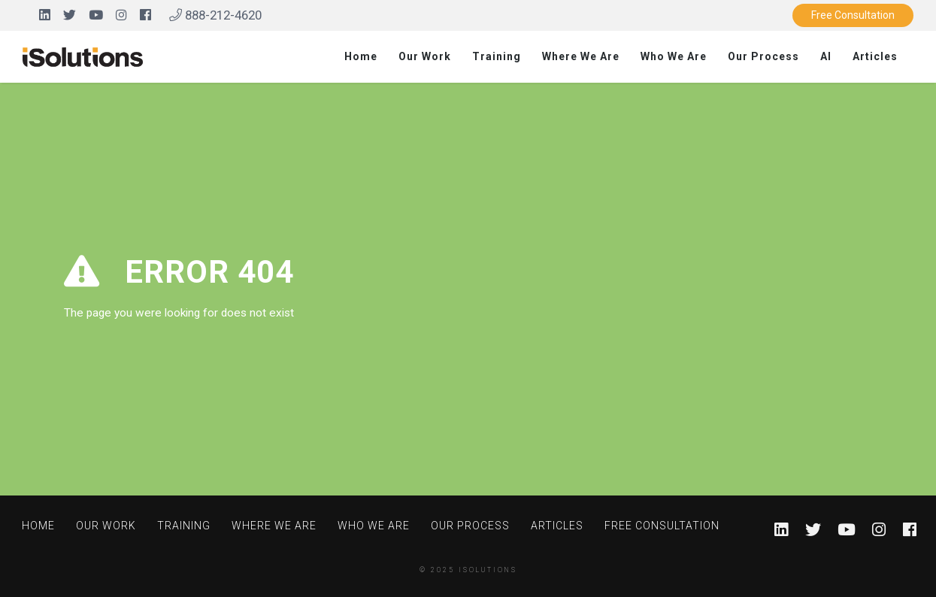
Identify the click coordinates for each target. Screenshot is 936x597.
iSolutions (488, 570)
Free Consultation (853, 15)
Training (496, 56)
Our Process (763, 56)
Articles (875, 56)
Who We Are (674, 56)
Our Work (424, 56)
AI (825, 56)
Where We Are (580, 56)
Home (360, 56)
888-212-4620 (215, 15)
